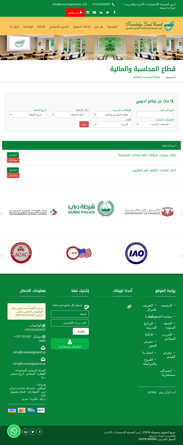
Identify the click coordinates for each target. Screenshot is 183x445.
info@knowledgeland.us (69, 4)
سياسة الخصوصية (160, 316)
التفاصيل (13, 154)
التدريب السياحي (59, 26)
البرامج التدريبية (150, 325)
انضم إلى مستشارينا (167, 372)
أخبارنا (149, 316)
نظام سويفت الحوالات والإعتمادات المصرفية (147, 155)
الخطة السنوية (81, 26)
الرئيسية (112, 26)
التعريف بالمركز (150, 307)
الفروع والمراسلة (150, 361)
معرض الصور (150, 343)
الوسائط (28, 26)
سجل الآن (13, 160)
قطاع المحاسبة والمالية (146, 77)
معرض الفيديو (169, 354)
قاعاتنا (41, 26)
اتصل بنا (14, 26)
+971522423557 (103, 4)
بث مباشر (75, 12)
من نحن (99, 26)
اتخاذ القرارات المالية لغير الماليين (154, 170)
